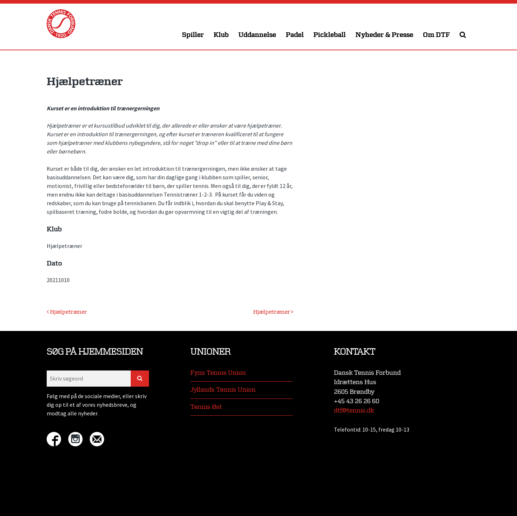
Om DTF (436, 35)
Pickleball (329, 35)
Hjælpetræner (67, 312)
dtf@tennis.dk (354, 410)
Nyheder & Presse (384, 35)
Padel (295, 35)
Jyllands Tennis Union (223, 389)
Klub (221, 35)
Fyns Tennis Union (218, 373)
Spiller (193, 35)
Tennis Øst (206, 407)
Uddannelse (257, 35)
